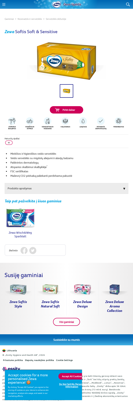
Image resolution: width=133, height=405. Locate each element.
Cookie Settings (64, 360)
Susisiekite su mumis (66, 340)
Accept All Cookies (72, 376)
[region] (43, 385)
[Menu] (4, 4)
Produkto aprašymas (20, 188)
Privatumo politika (13, 360)
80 (9, 143)
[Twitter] (32, 250)
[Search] (128, 4)
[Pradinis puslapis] (56, 4)
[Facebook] (24, 250)
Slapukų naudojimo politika (39, 360)
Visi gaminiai (66, 322)
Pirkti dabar (65, 110)
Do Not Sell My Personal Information (71, 385)
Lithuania (9, 350)
